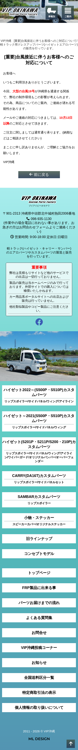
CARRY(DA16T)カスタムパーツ (39, 479)
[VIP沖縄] (20, 12)
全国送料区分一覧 (39, 678)
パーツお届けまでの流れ (39, 603)
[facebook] (39, 322)
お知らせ (39, 663)
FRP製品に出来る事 (39, 588)
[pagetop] (71, 744)
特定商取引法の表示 (39, 693)
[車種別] (52, 13)
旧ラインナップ (39, 539)
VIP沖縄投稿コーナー (39, 648)
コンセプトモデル (39, 554)
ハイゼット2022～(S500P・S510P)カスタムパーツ (39, 395)
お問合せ (39, 633)
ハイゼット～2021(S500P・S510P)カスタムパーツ (39, 421)
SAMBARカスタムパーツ (39, 500)
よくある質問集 (39, 618)
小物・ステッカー (39, 521)
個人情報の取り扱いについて (39, 708)
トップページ (39, 573)
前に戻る (39, 174)
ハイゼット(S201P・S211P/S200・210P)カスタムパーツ (39, 451)
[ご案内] (68, 13)
